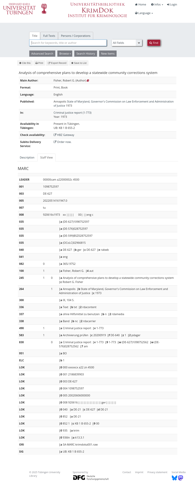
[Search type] (127, 43)
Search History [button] (85, 53)
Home (140, 4)
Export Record (57, 63)
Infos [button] (157, 4)
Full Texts (49, 36)
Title (34, 36)
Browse (65, 53)
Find (153, 43)
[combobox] (68, 43)
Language (144, 13)
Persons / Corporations (75, 36)
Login (172, 4)
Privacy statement (157, 472)
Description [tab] (27, 157)
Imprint (139, 472)
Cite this (25, 63)
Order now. (63, 142)
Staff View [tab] (46, 157)
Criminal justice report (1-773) (72, 113)
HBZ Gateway (64, 135)
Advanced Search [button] (42, 53)
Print (39, 63)
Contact (126, 472)
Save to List (79, 63)
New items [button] (108, 53)
